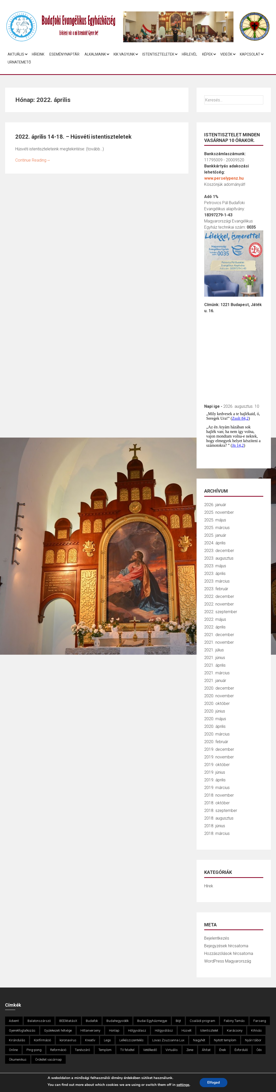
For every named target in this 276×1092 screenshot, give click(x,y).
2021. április (215, 665)
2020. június (214, 711)
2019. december (219, 749)
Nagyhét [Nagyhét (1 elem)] (199, 1040)
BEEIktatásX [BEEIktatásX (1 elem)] (68, 1021)
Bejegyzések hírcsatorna (226, 945)
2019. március (217, 787)
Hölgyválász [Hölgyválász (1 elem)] (164, 1030)
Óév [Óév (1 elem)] (259, 1050)
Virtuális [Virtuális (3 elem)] (171, 1050)
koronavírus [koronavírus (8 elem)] (68, 1040)
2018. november (219, 795)
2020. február (216, 741)
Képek (207, 54)
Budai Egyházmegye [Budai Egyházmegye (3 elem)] (152, 1021)
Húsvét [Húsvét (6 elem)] (186, 1030)
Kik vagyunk (124, 54)
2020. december (219, 688)
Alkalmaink (95, 54)
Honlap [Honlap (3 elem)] (114, 1030)
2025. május (215, 520)
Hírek (208, 886)
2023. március (217, 581)
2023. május (215, 565)
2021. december (219, 634)
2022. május (215, 619)
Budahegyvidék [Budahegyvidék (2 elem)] (117, 1021)
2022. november (219, 604)
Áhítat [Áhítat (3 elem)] (206, 1050)
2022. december (219, 596)
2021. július (214, 650)
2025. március (217, 527)
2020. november (219, 695)
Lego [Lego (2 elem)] (107, 1040)
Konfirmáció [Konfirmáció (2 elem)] (42, 1040)
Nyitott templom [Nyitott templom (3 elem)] (225, 1040)
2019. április (215, 780)
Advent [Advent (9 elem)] (14, 1021)
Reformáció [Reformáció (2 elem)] (58, 1050)
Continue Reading (32, 160)
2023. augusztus (218, 558)
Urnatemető (19, 62)
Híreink (38, 54)
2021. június (214, 657)
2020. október (217, 703)
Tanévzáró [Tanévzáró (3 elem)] (82, 1050)
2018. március (217, 833)
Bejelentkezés (216, 938)
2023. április (215, 573)
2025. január (215, 535)
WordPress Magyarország (227, 961)
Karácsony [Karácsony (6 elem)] (234, 1030)
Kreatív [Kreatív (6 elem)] (90, 1040)
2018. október (217, 802)
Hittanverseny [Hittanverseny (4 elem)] (90, 1030)
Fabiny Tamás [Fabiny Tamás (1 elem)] (234, 1021)
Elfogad (213, 1082)
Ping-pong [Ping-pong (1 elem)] (34, 1050)
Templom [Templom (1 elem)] (105, 1050)
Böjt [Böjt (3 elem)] (178, 1021)
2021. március (217, 672)
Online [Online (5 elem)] (13, 1050)
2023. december (219, 550)
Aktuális (16, 54)
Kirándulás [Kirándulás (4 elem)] (17, 1040)
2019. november (219, 757)
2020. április (215, 726)
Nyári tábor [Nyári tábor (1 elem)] (253, 1040)
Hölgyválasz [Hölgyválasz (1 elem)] (137, 1030)
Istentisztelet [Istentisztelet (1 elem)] (209, 1030)
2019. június (214, 772)
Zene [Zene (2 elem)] (189, 1050)
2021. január (215, 680)
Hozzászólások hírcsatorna (228, 953)
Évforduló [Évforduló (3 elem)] (241, 1050)
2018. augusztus (218, 818)
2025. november (219, 512)
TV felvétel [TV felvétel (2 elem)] (127, 1050)
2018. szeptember (220, 810)
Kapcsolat (250, 54)
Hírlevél (189, 54)
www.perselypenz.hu (224, 178)
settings (182, 1084)
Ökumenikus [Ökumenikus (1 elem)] (17, 1059)
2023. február (216, 588)
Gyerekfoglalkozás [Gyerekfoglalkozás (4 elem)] (22, 1030)
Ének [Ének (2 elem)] (222, 1050)
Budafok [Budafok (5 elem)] (92, 1021)
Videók (226, 54)
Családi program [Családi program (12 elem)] (202, 1021)
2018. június (214, 825)
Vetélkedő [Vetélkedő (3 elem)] (150, 1050)
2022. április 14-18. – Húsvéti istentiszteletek (73, 137)
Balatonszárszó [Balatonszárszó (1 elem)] (39, 1021)
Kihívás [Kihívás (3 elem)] (256, 1030)
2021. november (219, 642)
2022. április (215, 627)
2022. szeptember (220, 611)
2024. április (215, 543)
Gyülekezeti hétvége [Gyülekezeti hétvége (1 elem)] (58, 1030)
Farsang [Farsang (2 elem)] (259, 1021)
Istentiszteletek (158, 54)
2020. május (215, 718)
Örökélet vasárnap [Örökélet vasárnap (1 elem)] (48, 1059)
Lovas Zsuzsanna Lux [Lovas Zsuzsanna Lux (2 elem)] (168, 1040)
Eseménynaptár (64, 54)
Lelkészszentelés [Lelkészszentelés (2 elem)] (131, 1040)
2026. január (215, 504)
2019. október (217, 764)
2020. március (217, 734)
